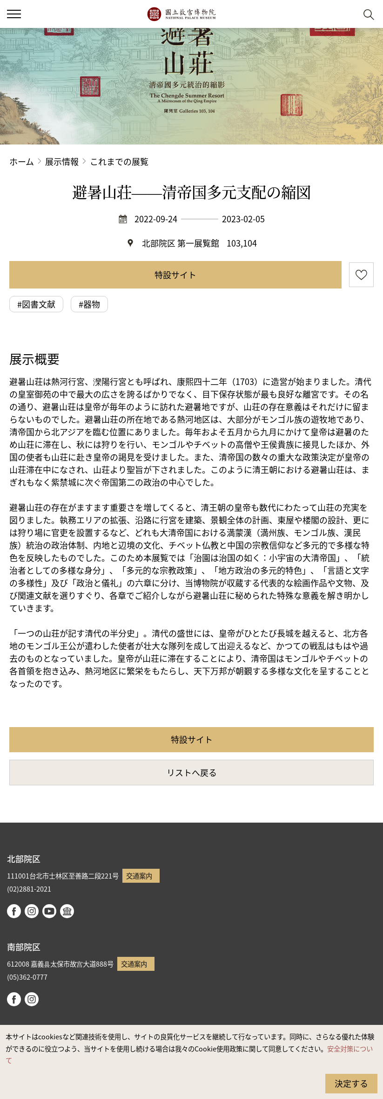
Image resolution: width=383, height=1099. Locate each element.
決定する (351, 1083)
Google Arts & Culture (67, 911)
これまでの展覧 (119, 161)
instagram (32, 911)
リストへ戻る (192, 772)
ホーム (21, 161)
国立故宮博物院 (181, 14)
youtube (49, 911)
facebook (14, 911)
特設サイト (175, 274)
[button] (346, 14)
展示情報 (62, 161)
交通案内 (139, 875)
